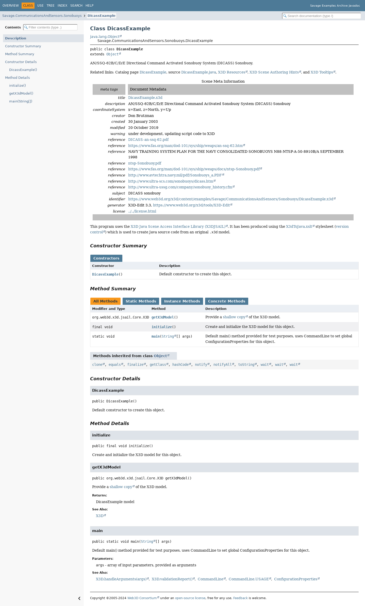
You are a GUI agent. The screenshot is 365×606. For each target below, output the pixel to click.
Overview (11, 5)
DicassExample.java (198, 72)
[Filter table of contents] (50, 27)
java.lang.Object (104, 37)
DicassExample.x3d (145, 98)
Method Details (17, 78)
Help (89, 5)
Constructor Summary (23, 46)
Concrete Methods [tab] (226, 301)
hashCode (180, 364)
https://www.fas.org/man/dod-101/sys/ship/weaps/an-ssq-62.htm (185, 146)
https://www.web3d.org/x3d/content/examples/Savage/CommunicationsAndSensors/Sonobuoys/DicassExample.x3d (230, 199)
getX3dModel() (21, 93)
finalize (135, 364)
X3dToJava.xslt (299, 226)
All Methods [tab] (105, 301)
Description (15, 38)
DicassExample (101, 16)
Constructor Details (21, 62)
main (156, 336)
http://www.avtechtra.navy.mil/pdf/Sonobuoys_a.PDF (175, 175)
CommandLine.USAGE (249, 579)
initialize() (17, 85)
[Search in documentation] (321, 16)
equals (115, 364)
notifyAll (222, 364)
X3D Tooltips (322, 72)
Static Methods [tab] (141, 301)
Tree (51, 5)
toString (246, 364)
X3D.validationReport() (172, 579)
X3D (100, 516)
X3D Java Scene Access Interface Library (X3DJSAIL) (178, 226)
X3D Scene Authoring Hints (274, 72)
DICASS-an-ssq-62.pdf (148, 140)
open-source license (190, 598)
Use (40, 5)
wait (265, 364)
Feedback (240, 598)
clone (97, 364)
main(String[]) (20, 101)
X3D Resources (231, 72)
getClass (158, 364)
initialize (162, 327)
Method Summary (19, 54)
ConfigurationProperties (295, 579)
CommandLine (210, 579)
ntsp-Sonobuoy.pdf (144, 163)
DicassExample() (23, 70)
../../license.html (142, 211)
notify (201, 364)
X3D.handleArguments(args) (121, 579)
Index (62, 5)
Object (112, 54)
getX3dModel (163, 317)
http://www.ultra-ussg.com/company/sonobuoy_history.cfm (180, 187)
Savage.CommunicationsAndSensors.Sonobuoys (42, 16)
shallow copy (234, 317)
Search (76, 5)
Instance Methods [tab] (182, 301)
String (168, 336)
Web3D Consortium (142, 598)
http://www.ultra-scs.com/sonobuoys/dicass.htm (170, 181)
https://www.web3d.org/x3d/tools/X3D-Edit (191, 205)
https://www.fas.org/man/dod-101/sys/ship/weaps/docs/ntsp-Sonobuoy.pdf (194, 169)
